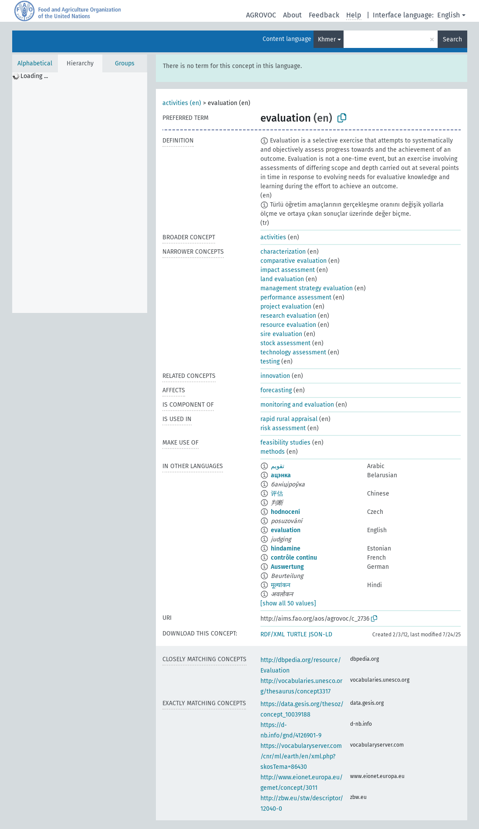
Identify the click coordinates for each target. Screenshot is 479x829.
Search (452, 39)
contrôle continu (294, 557)
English (448, 15)
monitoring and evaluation (297, 404)
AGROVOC (261, 15)
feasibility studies (285, 442)
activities (273, 237)
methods (272, 451)
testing (270, 361)
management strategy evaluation (306, 288)
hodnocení (285, 512)
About (292, 15)
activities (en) (181, 103)
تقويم (277, 466)
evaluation (285, 530)
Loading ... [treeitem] (34, 76)
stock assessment (285, 343)
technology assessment (293, 352)
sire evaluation (281, 334)
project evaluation (285, 306)
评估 (277, 493)
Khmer (327, 39)
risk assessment (283, 428)
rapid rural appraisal (288, 419)
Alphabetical (34, 63)
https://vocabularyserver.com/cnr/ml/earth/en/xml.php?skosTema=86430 (301, 756)
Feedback (324, 15)
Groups (125, 63)
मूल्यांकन (280, 585)
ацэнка (281, 475)
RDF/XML (272, 634)
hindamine (285, 548)
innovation (275, 376)
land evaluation (282, 279)
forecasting (276, 390)
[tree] (79, 192)
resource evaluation (288, 325)
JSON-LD (320, 634)
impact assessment (287, 270)
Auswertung (287, 567)
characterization (283, 251)
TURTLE (297, 634)
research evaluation (288, 315)
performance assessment (295, 297)
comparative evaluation (293, 261)
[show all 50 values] (288, 603)
